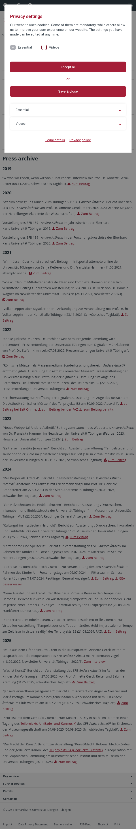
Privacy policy (80, 140)
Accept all (68, 67)
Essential (25, 47)
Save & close (68, 91)
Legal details (55, 140)
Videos (54, 47)
